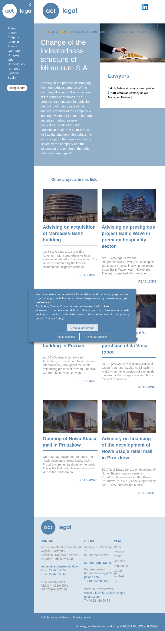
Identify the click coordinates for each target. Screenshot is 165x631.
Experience (98, 31)
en (151, 25)
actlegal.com (17, 88)
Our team (120, 561)
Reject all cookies (97, 336)
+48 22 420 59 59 (54, 570)
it (157, 25)
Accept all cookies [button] (82, 327)
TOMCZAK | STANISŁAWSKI (141, 626)
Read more (88, 275)
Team (132, 31)
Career (142, 31)
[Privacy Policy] (53, 318)
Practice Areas (79, 31)
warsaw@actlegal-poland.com (60, 566)
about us (53, 31)
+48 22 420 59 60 (54, 574)
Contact (153, 31)
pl (145, 25)
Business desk (118, 31)
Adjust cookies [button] (65, 336)
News (64, 31)
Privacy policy (81, 617)
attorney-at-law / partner (131, 88)
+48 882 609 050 (98, 581)
